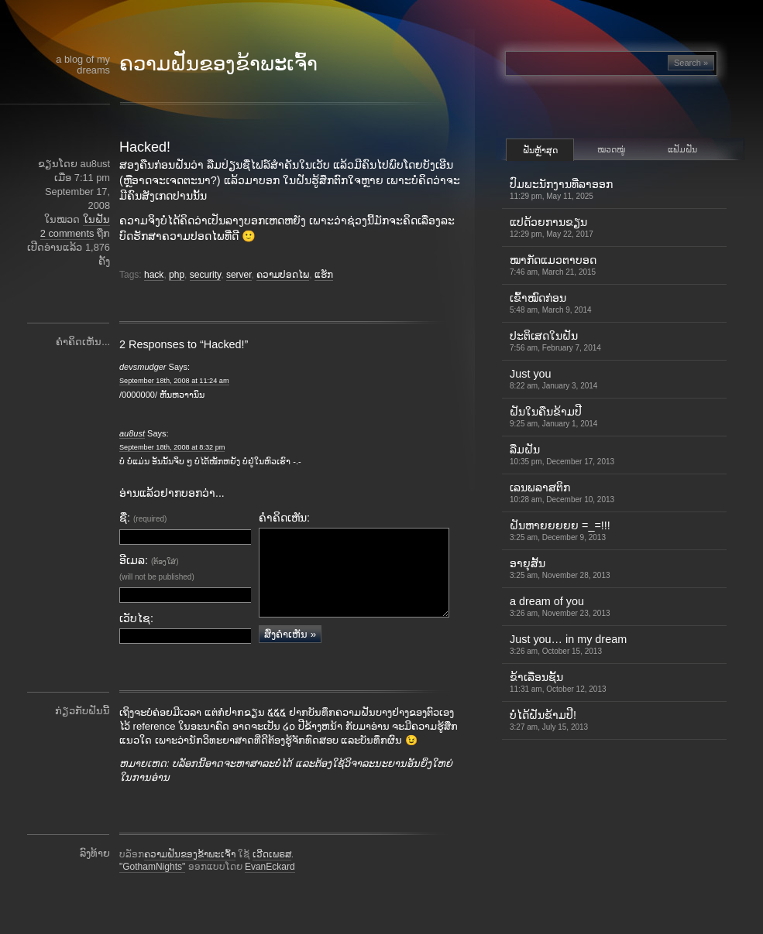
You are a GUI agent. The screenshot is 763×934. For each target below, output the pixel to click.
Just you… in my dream (568, 644)
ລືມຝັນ (562, 454)
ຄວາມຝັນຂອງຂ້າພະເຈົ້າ (218, 63)
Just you (553, 379)
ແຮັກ (323, 274)
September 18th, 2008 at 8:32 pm (172, 447)
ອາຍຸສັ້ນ (560, 568)
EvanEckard (270, 889)
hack (153, 274)
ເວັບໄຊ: (136, 618)
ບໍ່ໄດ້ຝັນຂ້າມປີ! (549, 720)
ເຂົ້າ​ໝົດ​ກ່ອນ (551, 303)
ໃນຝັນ (96, 219)
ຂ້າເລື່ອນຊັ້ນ (558, 682)
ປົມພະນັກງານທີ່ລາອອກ (561, 189)
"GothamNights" (152, 889)
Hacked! (144, 147)
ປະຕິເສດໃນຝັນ (555, 341)
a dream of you (560, 606)
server (239, 274)
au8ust (132, 433)
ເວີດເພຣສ (272, 876)
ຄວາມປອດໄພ (282, 274)
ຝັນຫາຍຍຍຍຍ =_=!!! (560, 530)
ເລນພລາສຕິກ (562, 492)
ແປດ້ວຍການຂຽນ (551, 227)
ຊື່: (143, 517)
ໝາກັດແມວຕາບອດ (553, 265)
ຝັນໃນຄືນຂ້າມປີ (553, 416)
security (205, 274)
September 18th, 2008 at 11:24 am (174, 381)
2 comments (67, 233)
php (176, 274)
